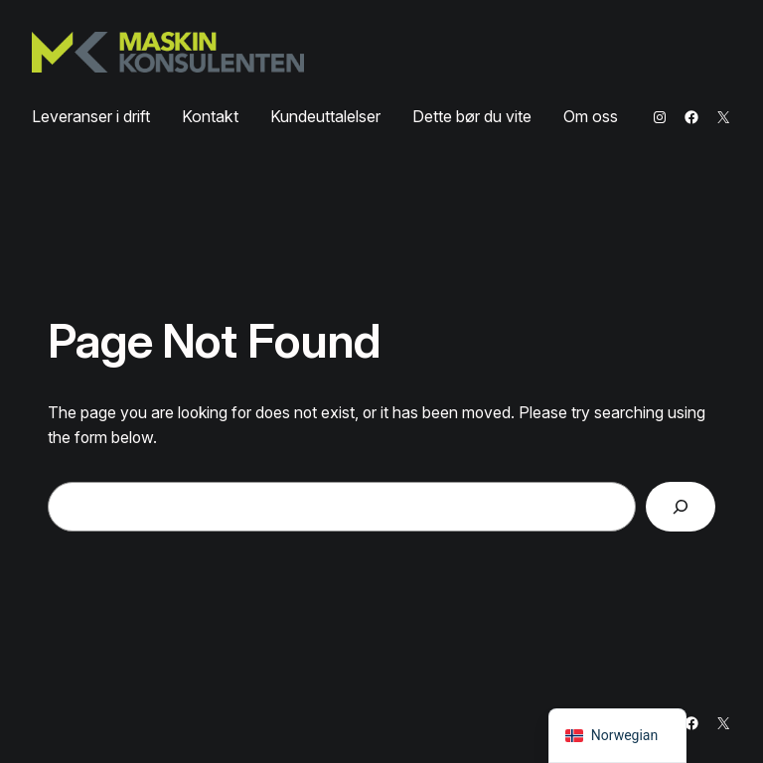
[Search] (680, 506)
